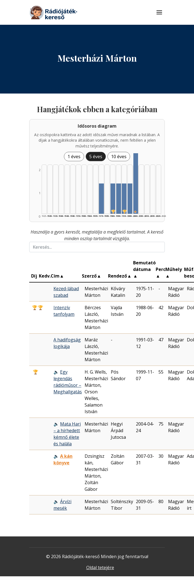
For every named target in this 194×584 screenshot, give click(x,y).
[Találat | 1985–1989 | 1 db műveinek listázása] (113, 198)
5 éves (95, 156)
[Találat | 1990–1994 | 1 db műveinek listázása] (118, 198)
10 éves (118, 156)
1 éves (74, 156)
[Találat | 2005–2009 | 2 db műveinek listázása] (135, 183)
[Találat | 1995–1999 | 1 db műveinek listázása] (124, 198)
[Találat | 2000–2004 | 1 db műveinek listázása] (130, 198)
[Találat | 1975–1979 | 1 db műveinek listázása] (101, 198)
